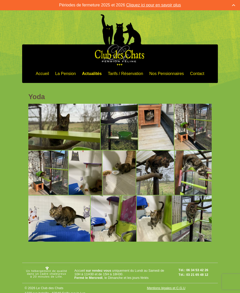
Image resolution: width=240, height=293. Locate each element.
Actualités (91, 73)
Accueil (42, 73)
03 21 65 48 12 (197, 274)
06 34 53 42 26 (197, 270)
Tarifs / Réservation (125, 73)
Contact (197, 73)
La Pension (65, 73)
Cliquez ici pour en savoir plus (153, 5)
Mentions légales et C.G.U (166, 288)
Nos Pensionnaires (166, 73)
